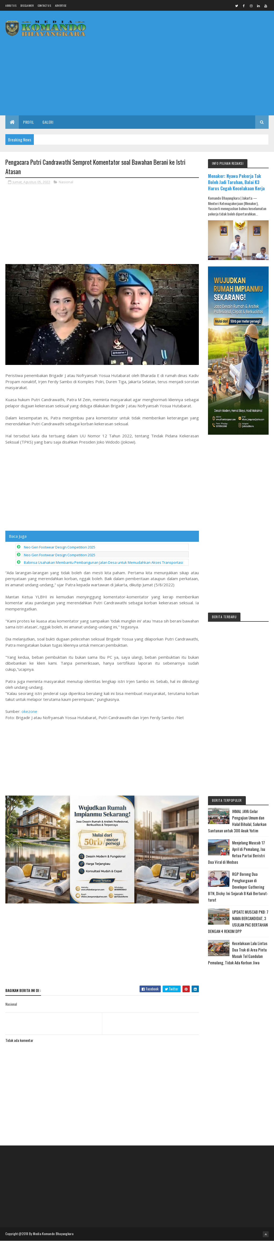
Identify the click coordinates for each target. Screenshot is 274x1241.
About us (10, 5)
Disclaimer (27, 5)
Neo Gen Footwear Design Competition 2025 (59, 547)
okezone (29, 711)
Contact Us (44, 5)
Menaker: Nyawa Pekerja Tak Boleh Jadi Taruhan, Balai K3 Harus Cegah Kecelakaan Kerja (236, 182)
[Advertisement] (171, 73)
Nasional (66, 182)
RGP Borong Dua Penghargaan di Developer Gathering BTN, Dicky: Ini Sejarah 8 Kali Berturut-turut (238, 887)
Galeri (47, 122)
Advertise (61, 5)
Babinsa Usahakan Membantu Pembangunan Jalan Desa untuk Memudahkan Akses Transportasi (103, 562)
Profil (28, 122)
